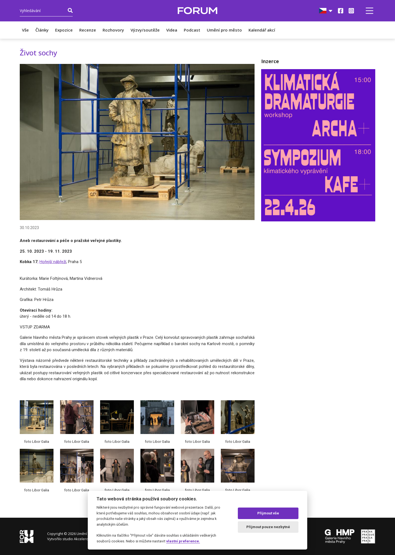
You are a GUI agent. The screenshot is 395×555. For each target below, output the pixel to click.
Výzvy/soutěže (145, 30)
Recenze (87, 30)
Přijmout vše (268, 513)
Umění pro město (224, 30)
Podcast (192, 30)
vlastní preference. (183, 541)
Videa (171, 30)
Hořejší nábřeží (53, 261)
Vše (25, 30)
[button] (369, 10)
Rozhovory (113, 30)
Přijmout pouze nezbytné (268, 527)
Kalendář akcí (262, 30)
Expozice (64, 30)
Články (42, 30)
